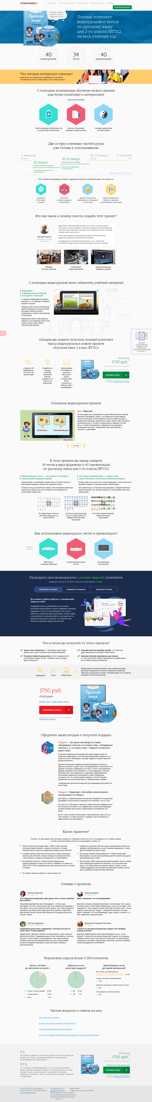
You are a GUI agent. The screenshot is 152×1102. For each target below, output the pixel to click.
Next (84, 445)
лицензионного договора (121, 382)
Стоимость (83, 3)
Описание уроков (66, 3)
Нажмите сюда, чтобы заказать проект (54, 702)
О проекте (51, 3)
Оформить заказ (112, 375)
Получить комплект (122, 7)
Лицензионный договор (28, 1093)
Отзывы (110, 3)
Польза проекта (97, 3)
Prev (67, 445)
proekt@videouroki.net (57, 1090)
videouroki (28, 3)
